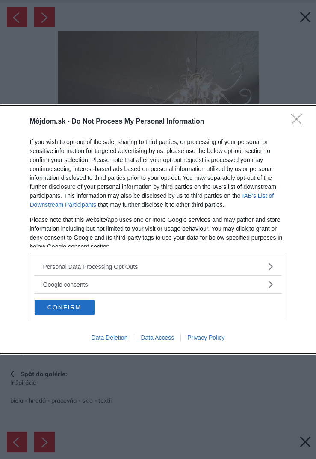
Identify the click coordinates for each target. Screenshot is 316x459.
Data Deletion (110, 337)
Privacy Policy (205, 337)
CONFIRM (64, 307)
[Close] (299, 122)
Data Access (157, 337)
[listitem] (158, 266)
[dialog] (158, 229)
